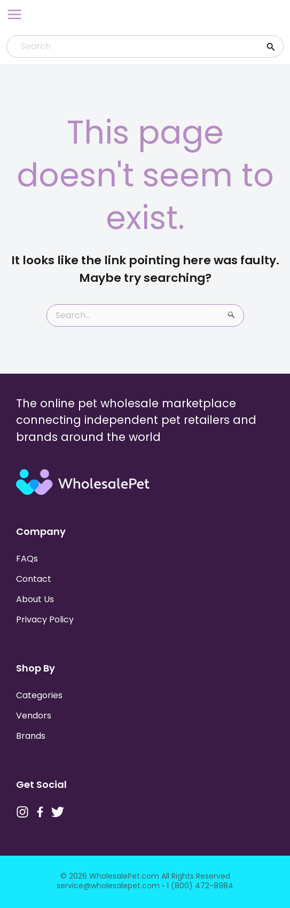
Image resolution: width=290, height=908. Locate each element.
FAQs (27, 558)
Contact (33, 579)
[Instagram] (22, 812)
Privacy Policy (45, 619)
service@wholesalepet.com (108, 885)
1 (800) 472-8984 (200, 885)
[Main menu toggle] (14, 14)
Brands (30, 736)
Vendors (33, 715)
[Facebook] (40, 812)
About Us (35, 599)
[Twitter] (57, 812)
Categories (39, 695)
